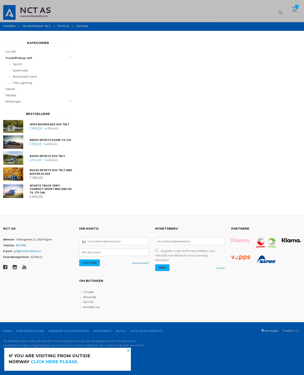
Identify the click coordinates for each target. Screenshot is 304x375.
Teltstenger (13, 101)
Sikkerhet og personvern (68, 331)
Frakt (7, 331)
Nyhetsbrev (102, 331)
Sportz (17, 64)
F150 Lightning (22, 83)
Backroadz (20, 70)
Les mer (220, 268)
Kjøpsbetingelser (30, 331)
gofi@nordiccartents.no (27, 251)
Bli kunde (89, 297)
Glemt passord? (140, 263)
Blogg (121, 331)
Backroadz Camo (25, 76)
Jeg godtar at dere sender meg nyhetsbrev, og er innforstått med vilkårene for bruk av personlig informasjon (185, 255)
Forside (88, 292)
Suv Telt (10, 51)
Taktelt (10, 89)
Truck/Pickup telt (18, 58)
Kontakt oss (91, 307)
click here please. (55, 361)
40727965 (21, 245)
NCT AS (88, 302)
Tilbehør (10, 95)
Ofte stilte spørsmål (146, 331)
